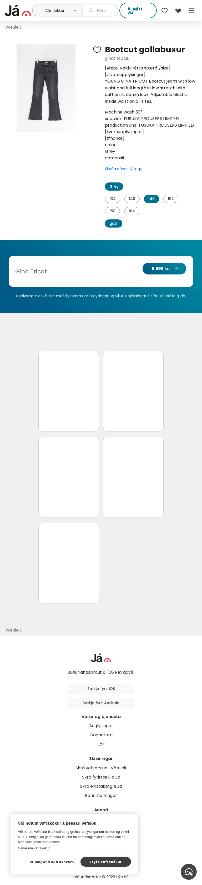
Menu (191, 10)
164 (132, 211)
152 (171, 198)
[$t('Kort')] (178, 10)
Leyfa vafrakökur (106, 862)
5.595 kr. (161, 269)
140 (132, 198)
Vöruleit (13, 27)
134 (112, 198)
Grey (114, 186)
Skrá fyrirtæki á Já (101, 777)
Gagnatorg (101, 735)
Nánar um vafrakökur (34, 848)
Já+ (101, 744)
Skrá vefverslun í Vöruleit (101, 768)
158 (112, 211)
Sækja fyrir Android (101, 702)
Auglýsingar (101, 726)
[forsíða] (18, 10)
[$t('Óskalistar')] (164, 10)
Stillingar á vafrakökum (52, 862)
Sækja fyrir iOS (101, 688)
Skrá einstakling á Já (101, 786)
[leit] (100, 10)
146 (151, 198)
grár (113, 223)
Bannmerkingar (101, 795)
